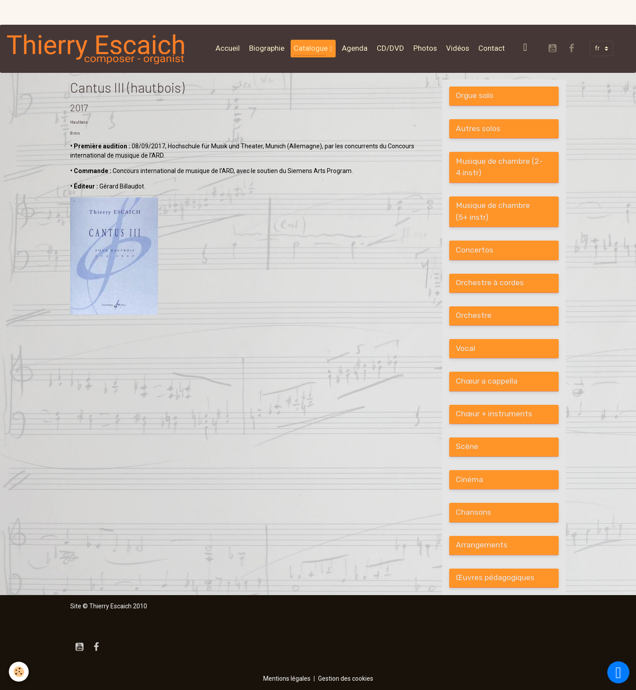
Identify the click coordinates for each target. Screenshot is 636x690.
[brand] (98, 48)
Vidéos (457, 48)
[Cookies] (19, 672)
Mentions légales (286, 678)
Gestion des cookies (345, 678)
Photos (425, 48)
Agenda (354, 48)
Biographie (266, 48)
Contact (491, 48)
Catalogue (311, 48)
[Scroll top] (618, 672)
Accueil (228, 48)
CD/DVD (390, 48)
